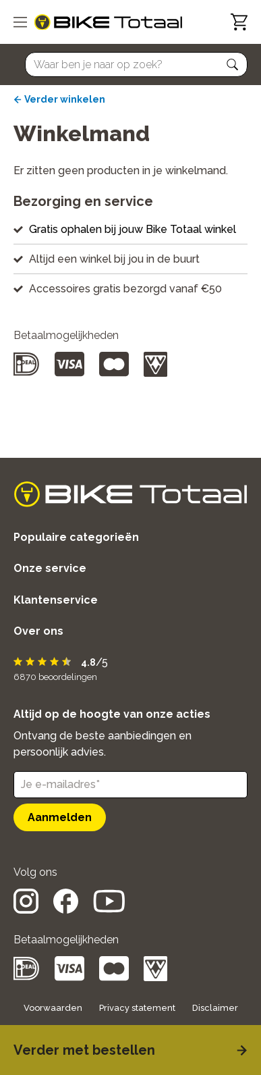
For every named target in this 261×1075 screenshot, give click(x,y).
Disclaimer (215, 1008)
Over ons (38, 631)
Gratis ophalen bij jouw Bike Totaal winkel (132, 229)
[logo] (108, 22)
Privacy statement (137, 1008)
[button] (233, 65)
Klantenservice (55, 600)
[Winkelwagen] (239, 22)
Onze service (49, 568)
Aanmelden (60, 817)
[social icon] (25, 909)
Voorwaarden (53, 1008)
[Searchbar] (130, 64)
